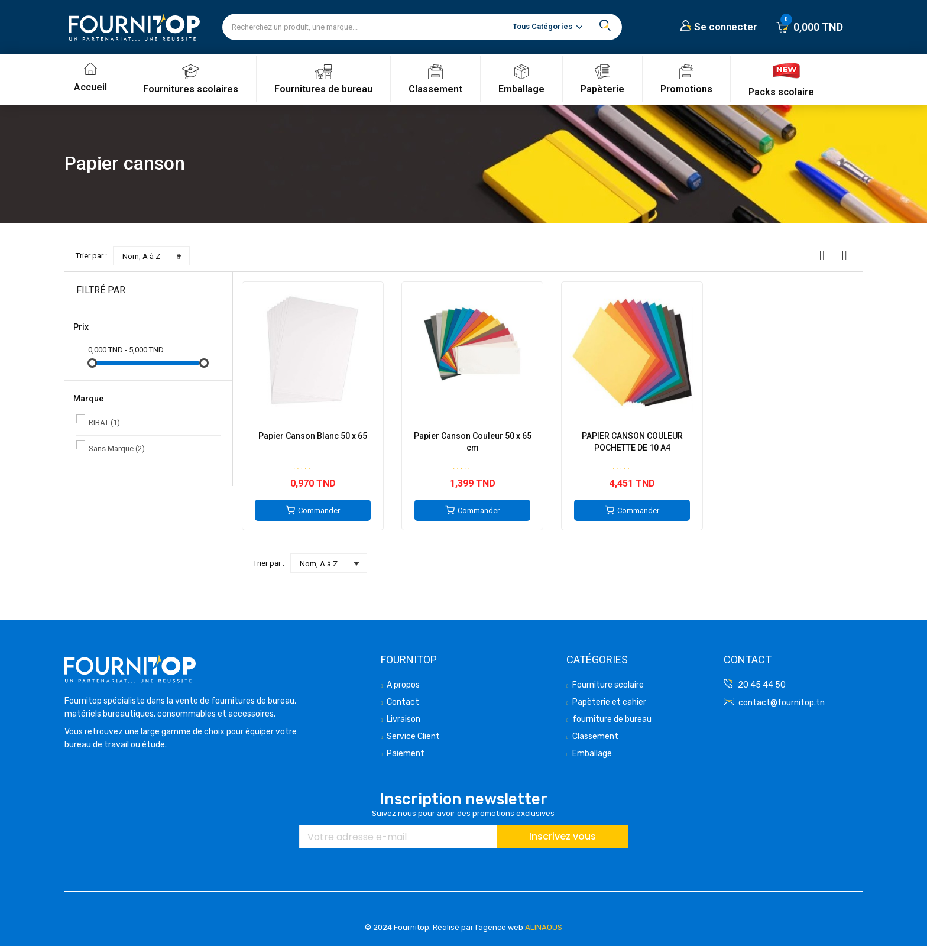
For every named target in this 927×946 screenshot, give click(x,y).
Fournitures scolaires (190, 89)
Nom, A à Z (154, 256)
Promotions (686, 89)
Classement (435, 89)
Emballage (521, 89)
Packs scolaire (781, 92)
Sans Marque (117, 448)
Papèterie (602, 89)
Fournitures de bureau (323, 89)
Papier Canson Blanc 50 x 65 (312, 435)
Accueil (90, 87)
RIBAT (104, 422)
